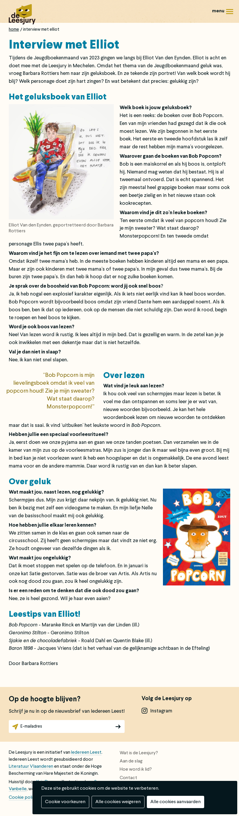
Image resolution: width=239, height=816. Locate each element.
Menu (229, 13)
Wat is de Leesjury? (139, 753)
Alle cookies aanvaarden (175, 802)
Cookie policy (23, 797)
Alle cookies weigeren (118, 802)
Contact (128, 778)
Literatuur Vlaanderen (31, 766)
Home (14, 30)
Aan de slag (131, 761)
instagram (161, 711)
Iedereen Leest (86, 752)
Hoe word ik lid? (136, 769)
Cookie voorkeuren (65, 802)
